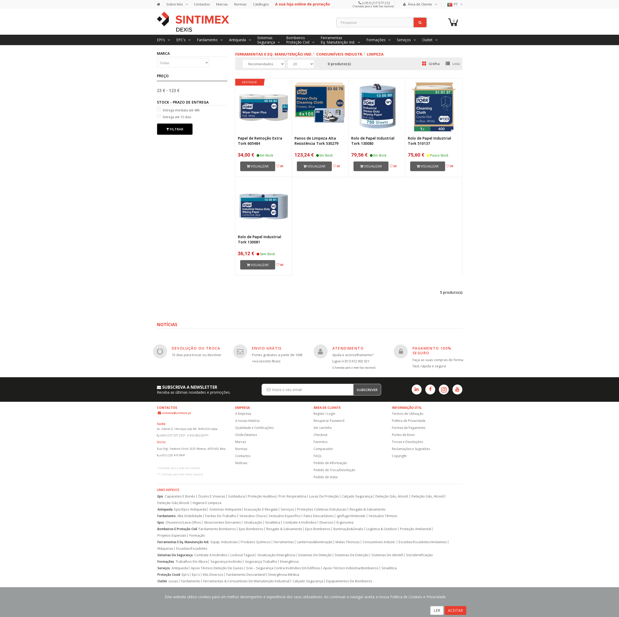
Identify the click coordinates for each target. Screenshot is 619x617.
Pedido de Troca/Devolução (334, 470)
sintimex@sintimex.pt (176, 413)
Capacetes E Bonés (180, 496)
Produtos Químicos (256, 542)
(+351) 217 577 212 (375, 3)
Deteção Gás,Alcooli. (173, 503)
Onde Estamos (246, 435)
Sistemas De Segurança (175, 555)
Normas (240, 4)
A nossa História (247, 420)
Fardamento (166, 516)
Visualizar (258, 166)
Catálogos (261, 4)
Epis (160, 496)
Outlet (162, 581)
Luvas (173, 581)
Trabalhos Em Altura (192, 561)
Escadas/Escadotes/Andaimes (423, 542)
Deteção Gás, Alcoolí (427, 496)
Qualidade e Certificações (254, 428)
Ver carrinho (323, 428)
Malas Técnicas (347, 542)
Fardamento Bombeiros (217, 529)
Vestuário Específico (285, 516)
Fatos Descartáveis (319, 516)
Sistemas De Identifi (387, 555)
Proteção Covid (168, 574)
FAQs (317, 456)
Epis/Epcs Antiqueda (190, 509)
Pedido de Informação (330, 463)
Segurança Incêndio (226, 561)
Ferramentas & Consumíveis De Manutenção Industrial (246, 581)
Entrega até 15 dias (174, 116)
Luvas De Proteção (324, 496)
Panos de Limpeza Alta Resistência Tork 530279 (316, 141)
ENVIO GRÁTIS (267, 348)
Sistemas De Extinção (352, 555)
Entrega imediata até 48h (178, 109)
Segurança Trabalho (261, 561)
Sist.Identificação (419, 555)
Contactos (202, 4)
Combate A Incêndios (300, 522)
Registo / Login (324, 413)
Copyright (399, 456)
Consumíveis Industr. (339, 54)
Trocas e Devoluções (407, 442)
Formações (165, 561)
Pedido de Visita (326, 477)
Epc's (196, 574)
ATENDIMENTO (348, 348)
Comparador (323, 449)
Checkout (320, 435)
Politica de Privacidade (409, 420)
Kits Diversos (213, 574)
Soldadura (236, 496)
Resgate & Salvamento (368, 509)
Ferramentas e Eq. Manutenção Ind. (274, 54)
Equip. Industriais (224, 542)
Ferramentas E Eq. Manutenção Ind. (183, 542)
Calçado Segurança (357, 496)
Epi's (185, 574)
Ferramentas (284, 542)
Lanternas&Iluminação (315, 542)
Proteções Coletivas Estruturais (322, 509)
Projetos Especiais (171, 535)
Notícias (241, 463)
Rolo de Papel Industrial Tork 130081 (259, 239)
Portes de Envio (403, 435)
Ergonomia (345, 522)
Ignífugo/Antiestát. (351, 516)
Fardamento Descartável (246, 574)
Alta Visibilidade (189, 516)
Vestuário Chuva (252, 516)
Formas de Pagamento (409, 428)
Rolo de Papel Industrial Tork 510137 (429, 141)
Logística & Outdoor (381, 529)
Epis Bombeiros (251, 529)
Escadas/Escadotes (191, 548)
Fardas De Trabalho (221, 516)
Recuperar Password (329, 420)
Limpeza (375, 54)
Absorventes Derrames (222, 522)
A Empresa (243, 413)
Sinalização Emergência (276, 555)
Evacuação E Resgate (261, 509)
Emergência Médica (283, 574)
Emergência (289, 561)
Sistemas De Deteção (315, 555)
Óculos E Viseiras (211, 496)
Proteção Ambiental (415, 529)
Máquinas (165, 548)
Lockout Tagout (243, 555)
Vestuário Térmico (383, 516)
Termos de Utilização (407, 413)
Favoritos (320, 442)
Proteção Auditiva (262, 496)
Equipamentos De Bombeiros (349, 581)
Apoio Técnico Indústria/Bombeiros (351, 568)
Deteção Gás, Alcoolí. (392, 496)
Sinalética (272, 522)
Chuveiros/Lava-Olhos (183, 522)
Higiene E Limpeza (207, 503)
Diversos (327, 522)
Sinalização (253, 522)
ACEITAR (455, 610)
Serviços (287, 509)
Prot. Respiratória (292, 496)
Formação (197, 535)
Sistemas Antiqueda (225, 509)
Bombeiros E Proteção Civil (177, 529)
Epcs (160, 522)
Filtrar (174, 129)
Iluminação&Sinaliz (348, 529)
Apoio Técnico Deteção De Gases (217, 568)
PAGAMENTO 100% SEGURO (432, 350)
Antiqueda (165, 509)
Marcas (222, 4)
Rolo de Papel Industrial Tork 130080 (372, 141)
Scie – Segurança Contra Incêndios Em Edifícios (283, 568)
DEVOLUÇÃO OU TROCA (196, 348)
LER (437, 610)
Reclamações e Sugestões (411, 449)
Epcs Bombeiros (318, 529)
